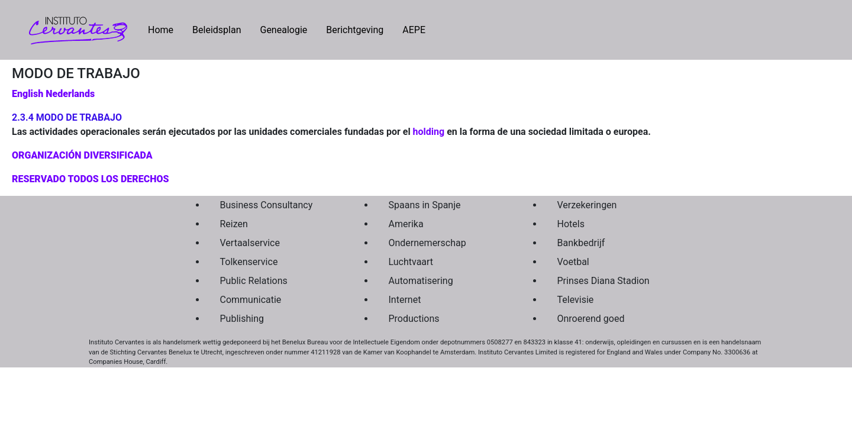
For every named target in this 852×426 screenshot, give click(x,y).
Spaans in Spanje (425, 205)
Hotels (571, 224)
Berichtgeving (354, 30)
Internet (405, 299)
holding (429, 131)
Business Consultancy (266, 205)
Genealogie (283, 30)
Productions (414, 318)
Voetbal (573, 261)
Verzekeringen (587, 205)
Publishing (242, 318)
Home (165, 29)
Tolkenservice (249, 261)
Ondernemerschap (427, 242)
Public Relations (254, 280)
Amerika (406, 224)
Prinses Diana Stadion (603, 280)
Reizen (234, 224)
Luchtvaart (411, 261)
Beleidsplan (216, 30)
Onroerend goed (591, 318)
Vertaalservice (250, 242)
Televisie (575, 299)
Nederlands (70, 93)
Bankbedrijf (581, 242)
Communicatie (251, 299)
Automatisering (421, 280)
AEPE (413, 30)
